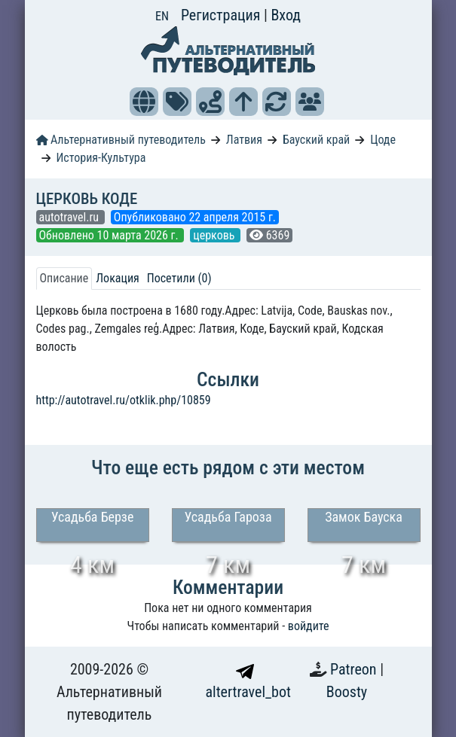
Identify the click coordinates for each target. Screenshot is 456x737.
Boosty (346, 692)
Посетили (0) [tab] (179, 278)
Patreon (355, 669)
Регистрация (222, 15)
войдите (308, 626)
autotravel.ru (70, 217)
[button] (144, 101)
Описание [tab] (64, 278)
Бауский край (316, 139)
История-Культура (100, 158)
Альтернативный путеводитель (121, 139)
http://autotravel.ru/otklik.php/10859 (123, 400)
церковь (215, 235)
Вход (286, 15)
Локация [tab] (117, 278)
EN (162, 16)
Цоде (383, 139)
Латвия (244, 139)
